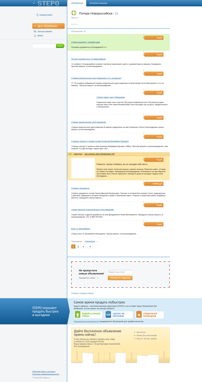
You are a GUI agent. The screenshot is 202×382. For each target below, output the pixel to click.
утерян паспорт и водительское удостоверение (92, 210)
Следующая (90, 241)
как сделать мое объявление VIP (100, 154)
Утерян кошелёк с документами (85, 42)
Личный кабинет (45, 31)
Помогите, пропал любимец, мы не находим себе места (122, 164)
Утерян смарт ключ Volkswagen (111, 97)
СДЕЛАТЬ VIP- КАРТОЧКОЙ (119, 314)
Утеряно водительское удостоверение (88, 122)
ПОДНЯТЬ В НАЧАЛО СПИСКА (91, 314)
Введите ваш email (116, 272)
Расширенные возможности (86, 321)
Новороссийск (46, 14)
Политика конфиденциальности (45, 374)
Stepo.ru (74, 17)
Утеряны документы (80, 188)
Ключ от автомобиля (80, 229)
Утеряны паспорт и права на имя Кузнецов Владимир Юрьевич (100, 141)
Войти (40, 35)
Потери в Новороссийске (82, 293)
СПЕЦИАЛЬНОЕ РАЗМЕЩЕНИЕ (150, 314)
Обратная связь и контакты (44, 371)
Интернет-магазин (98, 3)
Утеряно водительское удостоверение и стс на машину (96, 78)
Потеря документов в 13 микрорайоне (88, 59)
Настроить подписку (120, 278)
